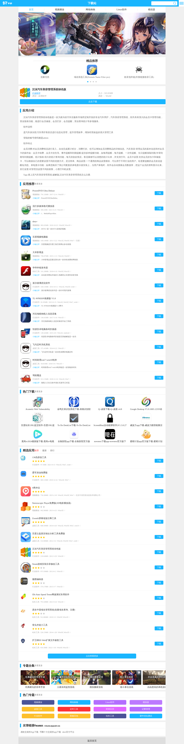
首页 (31, 9)
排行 (52, 450)
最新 (44, 450)
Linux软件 (121, 9)
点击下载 (92, 101)
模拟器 (151, 9)
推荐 (36, 450)
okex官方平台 (68, 732)
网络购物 (90, 9)
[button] (87, 81)
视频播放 (59, 9)
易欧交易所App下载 (29, 732)
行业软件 (36, 93)
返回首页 (92, 741)
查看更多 (38, 184)
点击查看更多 (92, 656)
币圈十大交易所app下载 (50, 732)
